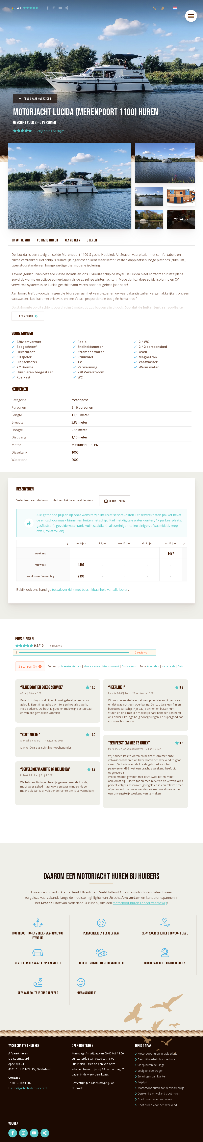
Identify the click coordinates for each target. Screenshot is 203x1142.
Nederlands (168, 666)
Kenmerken (72, 240)
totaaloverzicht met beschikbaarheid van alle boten (90, 589)
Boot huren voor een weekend (156, 1105)
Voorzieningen (47, 240)
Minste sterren (92, 666)
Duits (180, 666)
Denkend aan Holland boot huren (157, 1093)
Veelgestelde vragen (149, 1070)
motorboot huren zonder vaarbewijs (140, 903)
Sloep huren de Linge (150, 1065)
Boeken (92, 240)
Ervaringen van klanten (150, 1076)
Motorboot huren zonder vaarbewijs (159, 1088)
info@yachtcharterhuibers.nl (29, 1088)
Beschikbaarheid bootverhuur (155, 1059)
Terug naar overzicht (35, 99)
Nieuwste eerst (110, 666)
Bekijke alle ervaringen (50, 131)
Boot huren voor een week (153, 1099)
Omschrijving (21, 240)
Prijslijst (141, 1082)
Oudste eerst (129, 666)
